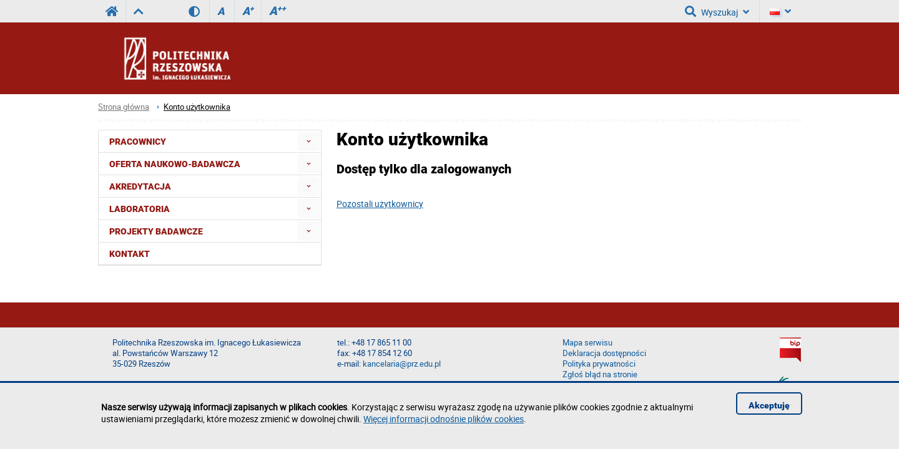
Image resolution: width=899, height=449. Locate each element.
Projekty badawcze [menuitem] (156, 231)
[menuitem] (309, 141)
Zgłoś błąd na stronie (599, 374)
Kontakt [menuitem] (129, 254)
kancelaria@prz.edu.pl (402, 364)
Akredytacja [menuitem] (140, 186)
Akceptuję (769, 405)
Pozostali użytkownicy (380, 204)
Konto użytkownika (197, 107)
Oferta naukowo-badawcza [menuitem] (174, 164)
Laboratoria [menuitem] (139, 209)
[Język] (780, 11)
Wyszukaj (717, 11)
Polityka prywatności (599, 364)
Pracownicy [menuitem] (137, 142)
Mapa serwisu (587, 342)
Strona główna (123, 107)
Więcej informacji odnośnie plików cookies (443, 419)
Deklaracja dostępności (604, 353)
